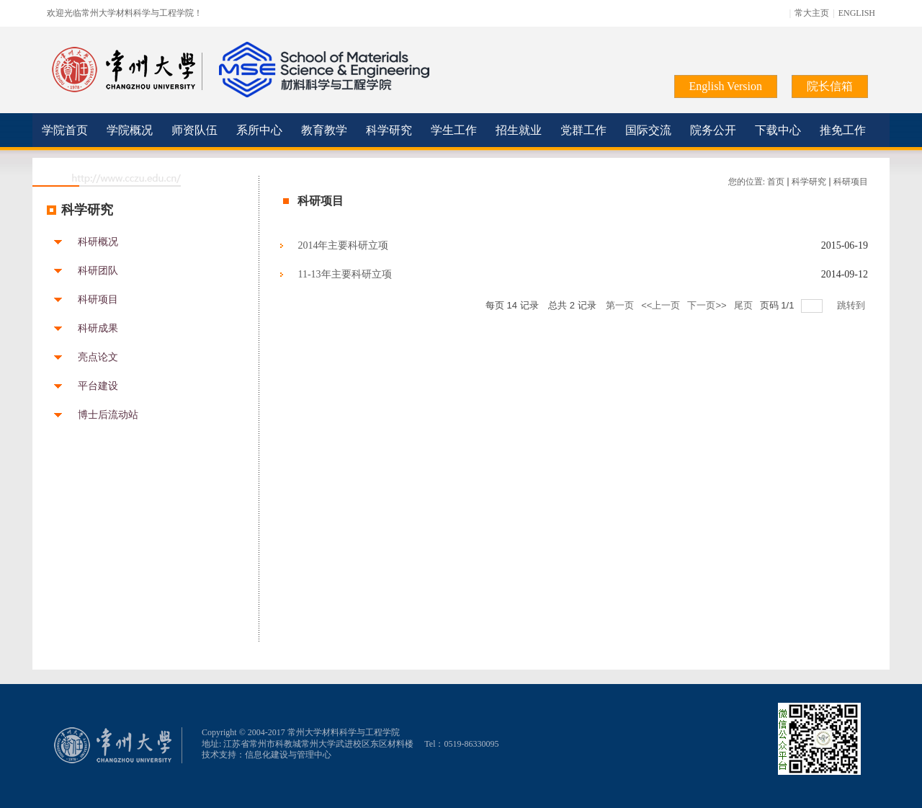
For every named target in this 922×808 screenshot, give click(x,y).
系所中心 (259, 130)
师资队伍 (194, 130)
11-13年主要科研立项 (344, 274)
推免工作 (843, 130)
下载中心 (778, 130)
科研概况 (98, 242)
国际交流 (648, 130)
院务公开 (713, 130)
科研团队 (98, 271)
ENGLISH (856, 13)
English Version (725, 86)
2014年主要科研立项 (342, 245)
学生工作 (454, 130)
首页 (775, 182)
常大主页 (812, 13)
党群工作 (583, 130)
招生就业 (519, 130)
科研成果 (98, 329)
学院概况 (130, 130)
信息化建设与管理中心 (288, 755)
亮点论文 (98, 357)
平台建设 (98, 386)
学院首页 (65, 130)
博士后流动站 (108, 415)
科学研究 (389, 130)
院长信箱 (830, 86)
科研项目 (98, 300)
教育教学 (324, 130)
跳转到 (852, 305)
